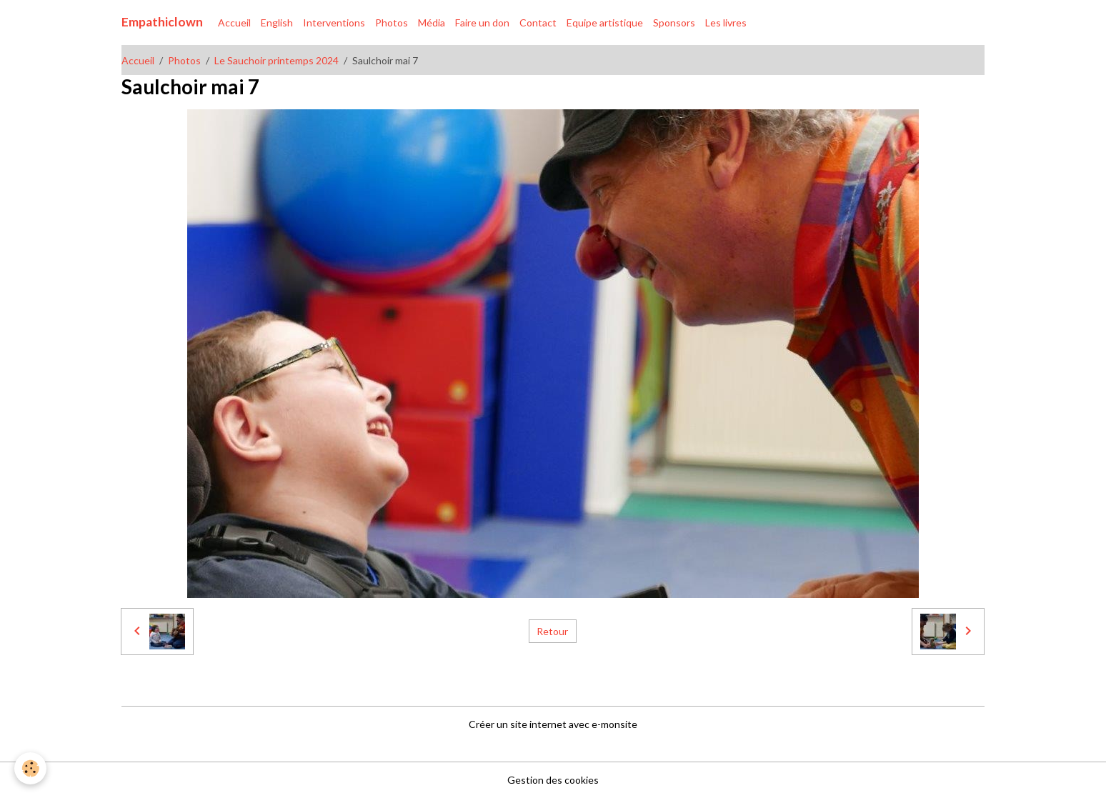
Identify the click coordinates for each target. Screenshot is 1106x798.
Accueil (234, 22)
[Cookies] (30, 768)
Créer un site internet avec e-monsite (553, 724)
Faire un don (482, 22)
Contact (538, 22)
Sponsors (674, 22)
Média (431, 22)
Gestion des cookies (553, 780)
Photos (391, 22)
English (277, 22)
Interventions (334, 22)
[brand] (162, 22)
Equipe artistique (605, 22)
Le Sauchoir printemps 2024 (276, 60)
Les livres (726, 22)
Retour (552, 631)
